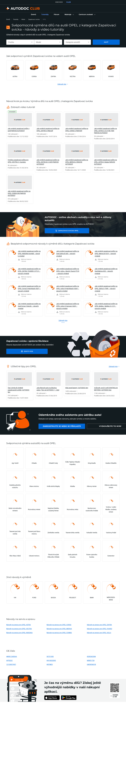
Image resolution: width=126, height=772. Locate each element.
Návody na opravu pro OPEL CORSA (59, 625)
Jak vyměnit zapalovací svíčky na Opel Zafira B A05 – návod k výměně (67, 253)
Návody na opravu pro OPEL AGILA (99, 633)
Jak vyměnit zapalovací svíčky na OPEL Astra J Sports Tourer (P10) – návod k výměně (67, 271)
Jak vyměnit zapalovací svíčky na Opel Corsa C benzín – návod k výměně (29, 306)
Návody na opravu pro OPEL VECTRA (19, 629)
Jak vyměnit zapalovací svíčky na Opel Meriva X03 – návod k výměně (106, 271)
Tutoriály (15, 19)
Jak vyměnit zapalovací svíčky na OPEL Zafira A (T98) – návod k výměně (106, 288)
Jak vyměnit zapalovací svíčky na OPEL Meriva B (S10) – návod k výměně (106, 253)
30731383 (50, 656)
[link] (33, 14)
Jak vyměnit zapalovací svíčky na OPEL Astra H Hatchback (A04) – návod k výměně (67, 288)
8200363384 (91, 656)
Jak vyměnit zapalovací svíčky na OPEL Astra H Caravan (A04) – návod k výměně (67, 306)
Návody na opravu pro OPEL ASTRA (18, 625)
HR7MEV (50, 664)
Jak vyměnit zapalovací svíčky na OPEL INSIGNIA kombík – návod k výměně (29, 253)
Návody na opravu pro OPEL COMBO (59, 633)
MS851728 (90, 660)
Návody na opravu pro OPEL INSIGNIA (19, 633)
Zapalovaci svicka (34, 19)
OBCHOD (59, 2)
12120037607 (11, 664)
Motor (23, 19)
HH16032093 (51, 660)
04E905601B (91, 664)
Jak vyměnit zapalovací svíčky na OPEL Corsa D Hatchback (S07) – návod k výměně (29, 288)
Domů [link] (8, 19)
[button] (69, 14)
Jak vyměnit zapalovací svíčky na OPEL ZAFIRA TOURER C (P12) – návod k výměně (29, 271)
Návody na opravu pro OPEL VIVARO (99, 629)
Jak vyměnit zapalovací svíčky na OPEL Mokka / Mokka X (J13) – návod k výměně (106, 306)
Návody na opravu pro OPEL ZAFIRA (99, 625)
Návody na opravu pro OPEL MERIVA (59, 629)
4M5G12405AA (11, 656)
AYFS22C (9, 660)
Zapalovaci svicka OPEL (60, 230)
